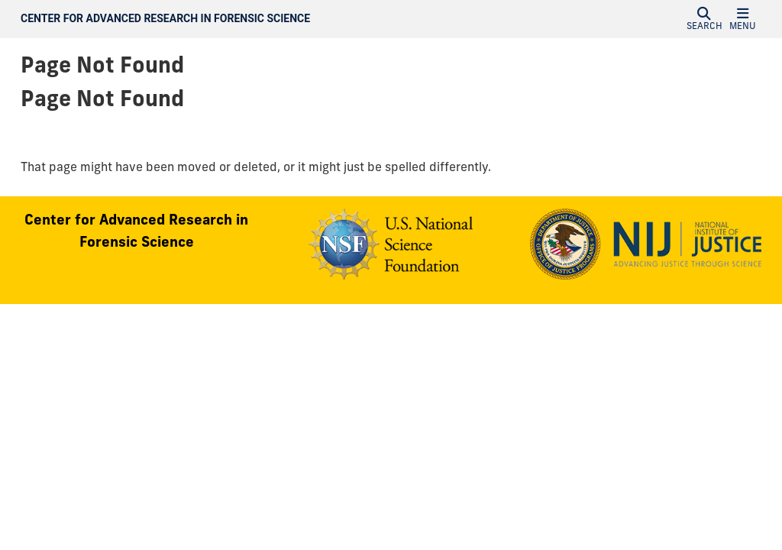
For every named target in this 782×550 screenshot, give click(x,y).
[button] (704, 19)
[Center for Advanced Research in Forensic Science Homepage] (280, 19)
